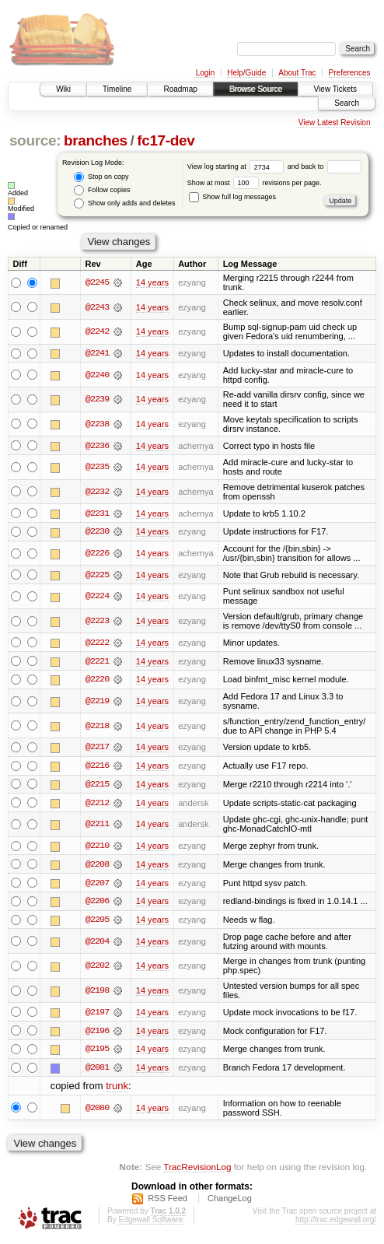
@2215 (97, 786)
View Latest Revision (334, 122)
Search (346, 103)
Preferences (350, 72)
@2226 (97, 554)
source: (35, 140)
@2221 (97, 662)
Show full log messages (232, 197)
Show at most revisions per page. (254, 183)
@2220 (97, 681)
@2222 (97, 643)
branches (95, 140)
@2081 (97, 1071)
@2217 (97, 748)
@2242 (97, 331)
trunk (117, 1089)
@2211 (97, 826)
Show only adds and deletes (124, 203)
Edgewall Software (150, 1223)
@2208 (97, 866)
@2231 (97, 513)
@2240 (97, 375)
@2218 (97, 727)
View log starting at (237, 166)
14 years (152, 282)
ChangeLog (230, 1202)
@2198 (97, 993)
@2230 (97, 532)
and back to (324, 166)
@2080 (97, 1111)
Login (205, 72)
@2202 (97, 968)
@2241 (97, 353)
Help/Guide (246, 72)
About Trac (297, 72)
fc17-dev (165, 140)
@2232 (97, 491)
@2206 (97, 904)
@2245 (97, 282)
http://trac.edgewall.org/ (335, 1223)
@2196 (97, 1034)
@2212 (97, 804)
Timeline (117, 89)
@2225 (97, 575)
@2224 (97, 597)
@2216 (97, 767)
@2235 (97, 467)
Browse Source (255, 89)
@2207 (97, 885)
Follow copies (102, 190)
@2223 (97, 621)
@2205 (97, 922)
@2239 (97, 400)
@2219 (97, 702)
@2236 (97, 446)
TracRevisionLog (197, 1170)
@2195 (97, 1052)
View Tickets (335, 89)
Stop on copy (101, 177)
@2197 (97, 1015)
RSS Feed (167, 1202)
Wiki (63, 89)
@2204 (97, 944)
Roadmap (180, 89)
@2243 (97, 307)
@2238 (97, 424)
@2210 (97, 848)
